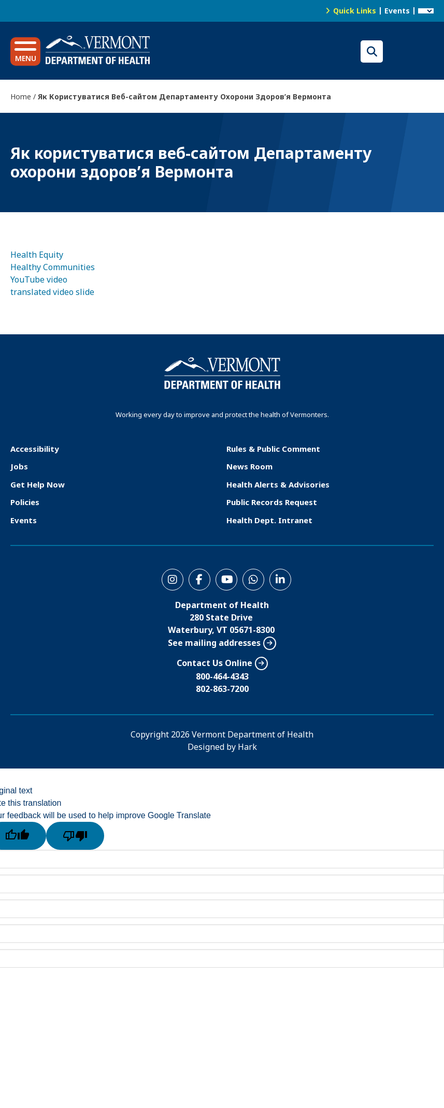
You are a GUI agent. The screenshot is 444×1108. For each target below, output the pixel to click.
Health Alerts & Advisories (278, 484)
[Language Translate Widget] (426, 10)
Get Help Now (37, 484)
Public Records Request (271, 502)
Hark (247, 746)
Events (397, 11)
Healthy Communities (52, 267)
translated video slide (52, 292)
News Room (249, 466)
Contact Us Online (214, 663)
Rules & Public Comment (273, 449)
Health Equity (36, 254)
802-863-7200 (222, 689)
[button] (25, 51)
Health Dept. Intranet (269, 520)
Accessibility (34, 449)
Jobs (19, 466)
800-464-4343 (222, 676)
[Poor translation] (75, 836)
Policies (24, 502)
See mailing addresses (214, 642)
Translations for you (411, 51)
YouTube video (38, 279)
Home (20, 96)
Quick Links (354, 11)
